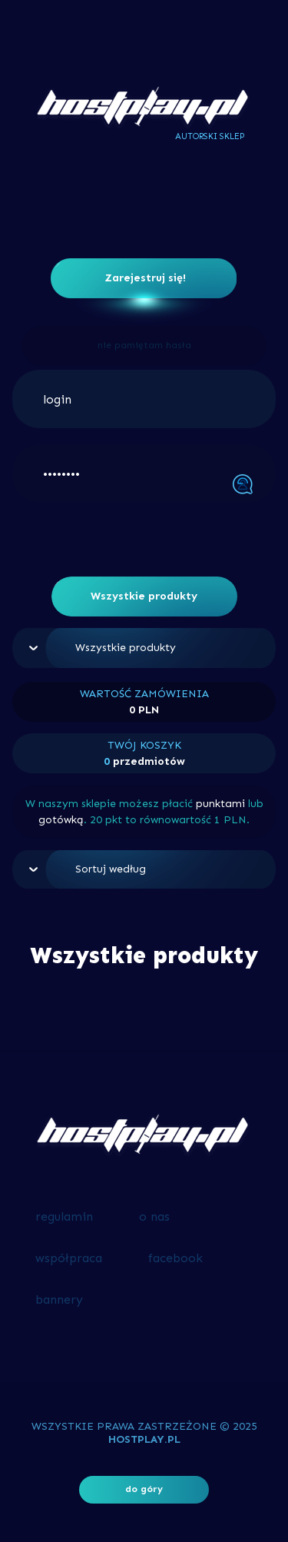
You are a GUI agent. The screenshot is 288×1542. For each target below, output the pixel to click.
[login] (144, 399)
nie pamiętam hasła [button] (144, 345)
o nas (154, 1216)
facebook (175, 1258)
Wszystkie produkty (144, 596)
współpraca (68, 1258)
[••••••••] (144, 473)
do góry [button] (144, 1489)
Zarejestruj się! (145, 277)
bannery (59, 1299)
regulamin (64, 1216)
